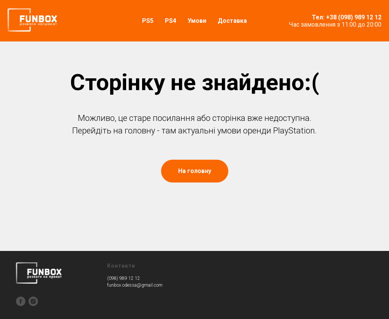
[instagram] (33, 301)
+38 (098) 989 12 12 (353, 17)
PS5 (147, 20)
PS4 (170, 20)
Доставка (232, 20)
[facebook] (20, 301)
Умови (197, 20)
